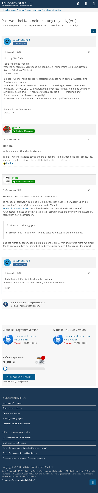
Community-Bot (18, 302)
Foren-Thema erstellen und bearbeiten (20, 453)
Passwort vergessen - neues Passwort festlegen (24, 458)
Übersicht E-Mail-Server (15, 208)
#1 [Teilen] (89, 51)
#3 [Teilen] (89, 190)
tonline (10, 163)
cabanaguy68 (12, 25)
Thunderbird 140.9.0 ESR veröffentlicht (77, 338)
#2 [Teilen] (89, 139)
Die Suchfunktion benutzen (14, 442)
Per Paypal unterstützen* (19, 376)
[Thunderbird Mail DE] (17, 4)
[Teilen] (93, 31)
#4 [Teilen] (89, 272)
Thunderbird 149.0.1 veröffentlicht (25, 338)
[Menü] (94, 4)
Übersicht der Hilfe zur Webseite (17, 437)
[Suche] (78, 4)
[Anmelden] (86, 4)
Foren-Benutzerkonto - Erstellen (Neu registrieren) (25, 448)
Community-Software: (18, 480)
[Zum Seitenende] (93, 482)
